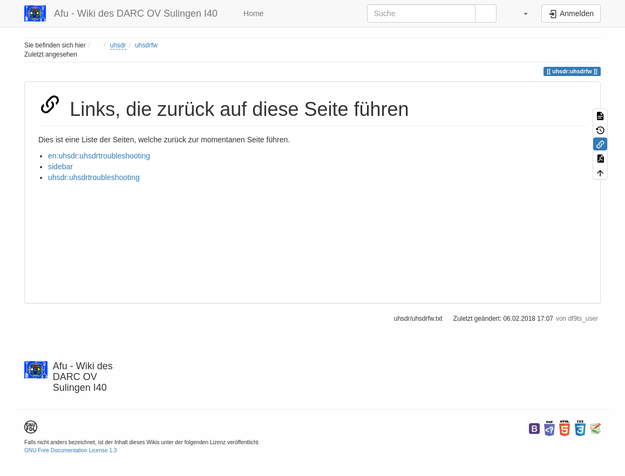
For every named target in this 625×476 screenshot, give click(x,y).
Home (252, 13)
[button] (520, 13)
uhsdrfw (146, 45)
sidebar (60, 166)
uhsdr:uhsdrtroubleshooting (94, 177)
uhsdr (118, 45)
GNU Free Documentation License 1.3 (70, 450)
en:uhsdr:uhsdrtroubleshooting (99, 155)
